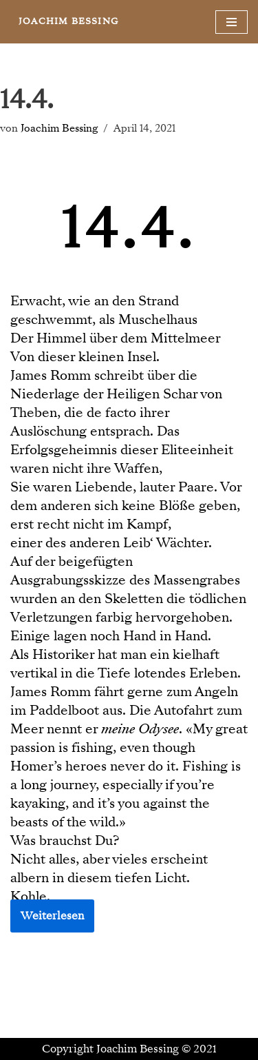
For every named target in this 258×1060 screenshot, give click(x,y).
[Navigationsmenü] (231, 22)
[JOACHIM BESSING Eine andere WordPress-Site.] (68, 22)
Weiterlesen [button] (52, 916)
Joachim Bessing (59, 128)
